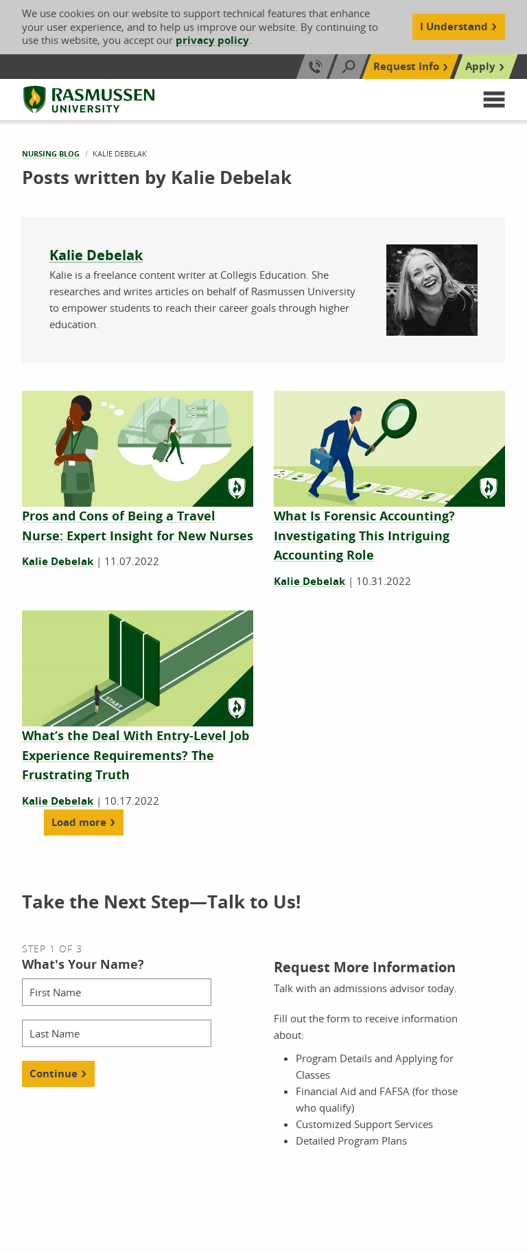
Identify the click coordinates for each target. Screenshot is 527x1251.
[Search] (348, 66)
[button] (494, 100)
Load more (78, 822)
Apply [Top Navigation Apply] (480, 66)
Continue (54, 1073)
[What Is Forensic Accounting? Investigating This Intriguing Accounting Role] (364, 536)
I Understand (454, 26)
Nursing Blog (51, 153)
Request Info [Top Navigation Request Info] (406, 66)
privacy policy (212, 40)
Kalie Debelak (96, 255)
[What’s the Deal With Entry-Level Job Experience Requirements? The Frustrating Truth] (135, 756)
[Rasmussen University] (89, 99)
